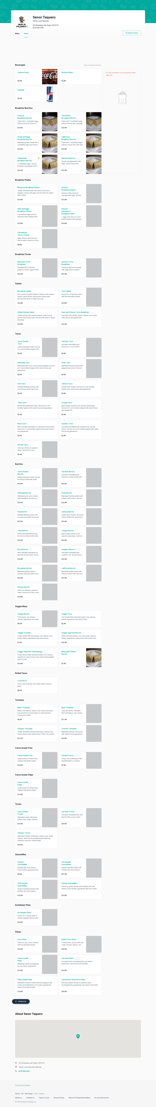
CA (20, 1094)
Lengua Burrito (65, 530)
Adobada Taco (21, 363)
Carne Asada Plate (20, 959)
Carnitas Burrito (66, 471)
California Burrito (66, 568)
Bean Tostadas (21, 707)
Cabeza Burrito (65, 512)
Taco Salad (64, 291)
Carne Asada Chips (20, 783)
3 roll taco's (20, 681)
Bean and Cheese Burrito (66, 653)
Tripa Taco (19, 402)
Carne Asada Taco (20, 342)
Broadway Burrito (22, 568)
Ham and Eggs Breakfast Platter (22, 210)
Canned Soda (20, 72)
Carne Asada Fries (23, 755)
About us (16, 1098)
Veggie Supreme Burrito (69, 633)
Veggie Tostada (22, 633)
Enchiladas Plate (22, 912)
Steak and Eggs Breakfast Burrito (22, 138)
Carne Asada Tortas (20, 813)
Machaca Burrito (66, 158)
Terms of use (42, 1098)
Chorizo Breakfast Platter (66, 188)
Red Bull (18, 90)
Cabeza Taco (64, 384)
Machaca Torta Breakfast (21, 263)
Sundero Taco (65, 424)
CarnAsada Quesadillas (64, 863)
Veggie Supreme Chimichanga (27, 652)
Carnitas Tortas (66, 812)
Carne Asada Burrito (20, 472)
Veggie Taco (64, 614)
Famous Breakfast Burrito (22, 116)
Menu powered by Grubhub (90, 65)
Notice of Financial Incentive (77, 1098)
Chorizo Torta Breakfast (65, 263)
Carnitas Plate (65, 958)
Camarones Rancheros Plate (71, 979)
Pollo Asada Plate (22, 979)
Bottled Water (65, 72)
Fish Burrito (20, 512)
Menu (15, 34)
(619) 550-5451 (36, 28)
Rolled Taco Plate (66, 939)
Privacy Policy (57, 1098)
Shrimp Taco (20, 445)
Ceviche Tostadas (66, 729)
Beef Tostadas (65, 707)
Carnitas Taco (65, 341)
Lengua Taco (64, 402)
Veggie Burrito (21, 614)
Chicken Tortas (21, 833)
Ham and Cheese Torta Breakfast (73, 312)
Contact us (28, 1098)
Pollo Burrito (64, 493)
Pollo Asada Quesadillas (20, 884)
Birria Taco (20, 424)
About (24, 34)
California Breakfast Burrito (66, 138)
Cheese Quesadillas (20, 863)
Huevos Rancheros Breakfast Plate (65, 211)
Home (15, 1094)
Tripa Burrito (20, 530)
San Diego (27, 1094)
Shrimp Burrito (21, 587)
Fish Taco (19, 384)
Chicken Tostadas (22, 729)
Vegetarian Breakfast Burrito (22, 159)
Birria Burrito (20, 549)
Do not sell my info (99, 1098)
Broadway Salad (22, 291)
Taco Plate (19, 939)
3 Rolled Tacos (65, 755)
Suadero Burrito (66, 549)
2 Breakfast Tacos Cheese (21, 233)
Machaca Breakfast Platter (26, 187)
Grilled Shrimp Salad (23, 312)
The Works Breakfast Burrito (66, 116)
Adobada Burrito (22, 493)
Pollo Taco (63, 363)
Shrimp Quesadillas (67, 883)
